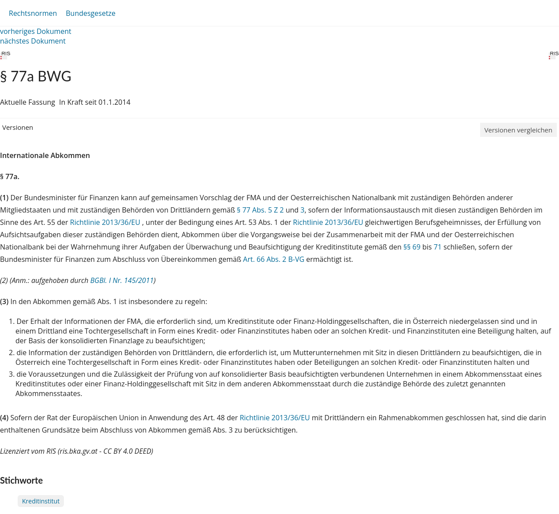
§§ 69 (412, 247)
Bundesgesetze (91, 13)
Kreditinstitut (41, 501)
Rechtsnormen (33, 13)
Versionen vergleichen (518, 129)
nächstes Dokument (33, 41)
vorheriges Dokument (35, 31)
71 (438, 247)
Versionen (17, 127)
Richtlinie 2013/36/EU (106, 222)
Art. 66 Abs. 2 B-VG (273, 259)
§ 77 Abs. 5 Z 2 (260, 210)
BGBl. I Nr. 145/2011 (122, 280)
